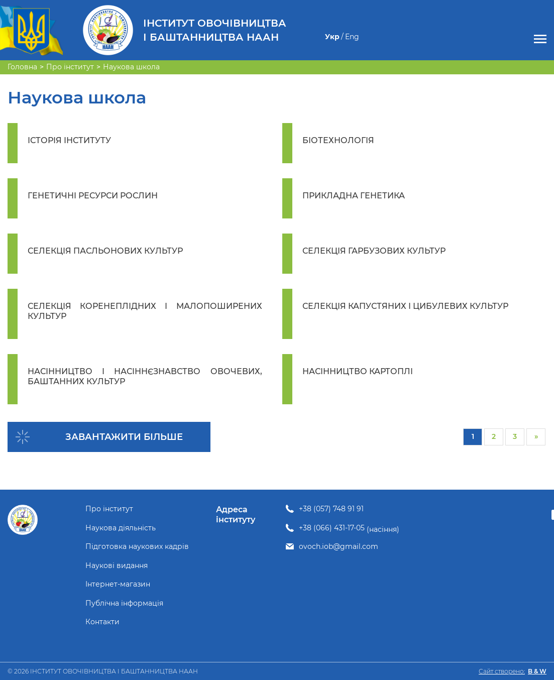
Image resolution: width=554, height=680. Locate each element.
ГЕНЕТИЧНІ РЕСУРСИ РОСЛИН (93, 195)
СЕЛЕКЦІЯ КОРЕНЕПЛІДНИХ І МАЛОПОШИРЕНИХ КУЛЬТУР (145, 311)
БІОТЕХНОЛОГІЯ (338, 140)
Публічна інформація (124, 603)
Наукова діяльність (120, 528)
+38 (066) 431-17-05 (332, 528)
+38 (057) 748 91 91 (331, 509)
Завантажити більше (124, 436)
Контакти (102, 622)
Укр (332, 37)
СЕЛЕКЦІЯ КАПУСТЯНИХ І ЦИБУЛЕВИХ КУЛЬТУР (405, 306)
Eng (352, 37)
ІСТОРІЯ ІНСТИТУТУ (69, 140)
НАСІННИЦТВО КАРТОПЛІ (357, 371)
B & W (537, 671)
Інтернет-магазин (117, 584)
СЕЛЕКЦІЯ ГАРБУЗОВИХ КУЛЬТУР (374, 251)
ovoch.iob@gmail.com (338, 546)
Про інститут (109, 509)
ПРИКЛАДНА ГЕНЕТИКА (353, 195)
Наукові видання (116, 565)
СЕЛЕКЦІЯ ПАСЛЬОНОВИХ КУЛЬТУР (105, 251)
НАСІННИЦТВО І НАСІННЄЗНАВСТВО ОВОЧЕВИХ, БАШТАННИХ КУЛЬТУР (145, 376)
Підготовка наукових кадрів (137, 546)
